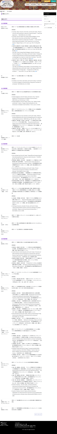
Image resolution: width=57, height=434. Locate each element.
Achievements (50, 4)
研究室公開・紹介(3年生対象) (49, 24)
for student (33, 4)
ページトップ (38, 414)
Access (47, 1)
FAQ (39, 4)
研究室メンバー (47, 16)
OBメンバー (46, 19)
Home (27, 4)
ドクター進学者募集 (48, 27)
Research (43, 4)
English (53, 1)
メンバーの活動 (47, 21)
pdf (13, 44)
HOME (3, 11)
